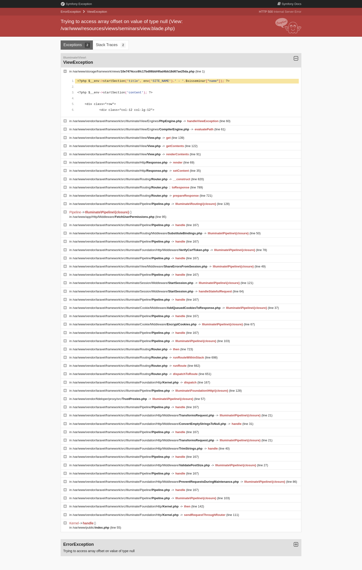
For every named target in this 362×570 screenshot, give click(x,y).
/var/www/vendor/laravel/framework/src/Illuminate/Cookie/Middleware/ (147, 308)
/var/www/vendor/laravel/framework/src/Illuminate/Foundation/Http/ (126, 382)
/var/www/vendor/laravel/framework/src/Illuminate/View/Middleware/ (140, 266)
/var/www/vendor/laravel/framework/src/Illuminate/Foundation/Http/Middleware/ (141, 250)
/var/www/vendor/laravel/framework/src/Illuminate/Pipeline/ (122, 204)
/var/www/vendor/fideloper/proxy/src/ (110, 399)
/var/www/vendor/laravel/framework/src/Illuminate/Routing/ (120, 179)
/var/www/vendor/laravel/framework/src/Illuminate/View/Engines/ (128, 121)
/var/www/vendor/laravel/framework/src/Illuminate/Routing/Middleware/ (138, 233)
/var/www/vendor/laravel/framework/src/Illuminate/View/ (117, 138)
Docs (289, 4)
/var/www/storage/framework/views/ (134, 71)
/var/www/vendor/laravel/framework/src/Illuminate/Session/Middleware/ (133, 283)
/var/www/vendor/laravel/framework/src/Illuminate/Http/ (120, 162)
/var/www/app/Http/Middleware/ (114, 217)
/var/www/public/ (91, 527)
